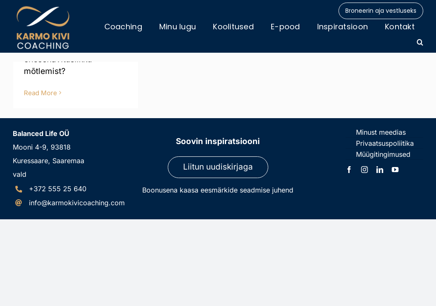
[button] (420, 42)
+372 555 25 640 (57, 188)
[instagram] (364, 169)
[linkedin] (379, 169)
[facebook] (349, 169)
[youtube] (395, 169)
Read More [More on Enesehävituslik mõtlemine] (40, 93)
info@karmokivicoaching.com (77, 202)
